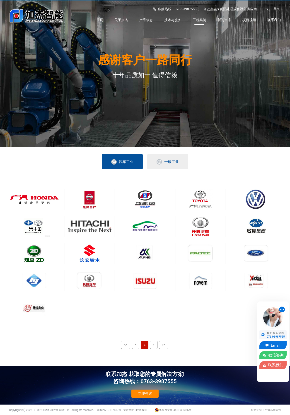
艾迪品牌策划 (273, 410)
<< (125, 344)
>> (163, 344)
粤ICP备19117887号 (109, 410)
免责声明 (128, 410)
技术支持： (258, 410)
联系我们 (141, 410)
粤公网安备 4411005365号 (173, 410)
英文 (276, 9)
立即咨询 (145, 393)
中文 (266, 9)
